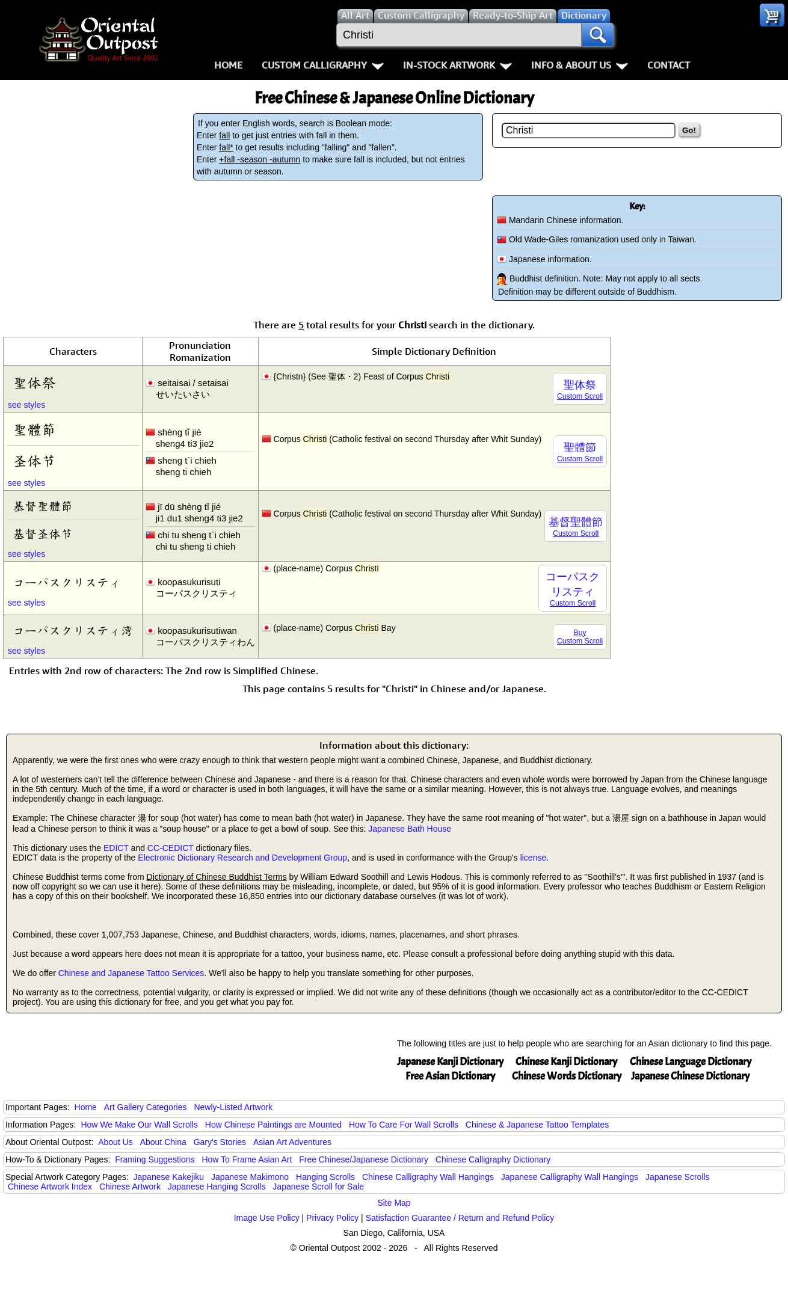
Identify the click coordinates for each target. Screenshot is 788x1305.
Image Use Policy (267, 1218)
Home (228, 65)
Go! (689, 130)
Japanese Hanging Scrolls (217, 1186)
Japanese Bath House (409, 829)
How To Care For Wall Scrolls (403, 1124)
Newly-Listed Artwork (233, 1107)
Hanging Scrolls (325, 1177)
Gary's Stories (220, 1142)
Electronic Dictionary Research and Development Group (242, 857)
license (533, 857)
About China (163, 1142)
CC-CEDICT (170, 848)
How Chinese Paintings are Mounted (273, 1124)
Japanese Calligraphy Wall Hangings (569, 1177)
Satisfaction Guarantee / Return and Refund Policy (460, 1218)
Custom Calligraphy (323, 65)
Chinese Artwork (130, 1186)
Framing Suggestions (154, 1159)
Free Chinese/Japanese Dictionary (363, 1159)
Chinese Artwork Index (50, 1186)
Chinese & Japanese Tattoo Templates (537, 1124)
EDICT (116, 848)
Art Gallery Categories (145, 1107)
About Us (115, 1142)
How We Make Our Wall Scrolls (139, 1124)
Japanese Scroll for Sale (318, 1186)
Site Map (393, 1203)
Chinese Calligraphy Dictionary (493, 1159)
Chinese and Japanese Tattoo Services (131, 973)
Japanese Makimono (250, 1177)
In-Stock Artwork (457, 65)
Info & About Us (579, 65)
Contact (668, 65)
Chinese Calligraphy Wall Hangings (428, 1177)
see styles (26, 405)
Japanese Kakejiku (169, 1177)
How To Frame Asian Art (247, 1159)
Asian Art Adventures (292, 1142)
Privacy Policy (332, 1218)
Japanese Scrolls (677, 1177)
